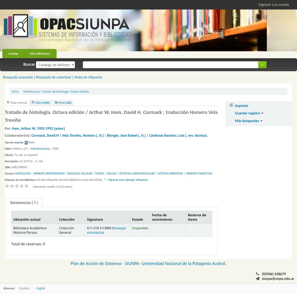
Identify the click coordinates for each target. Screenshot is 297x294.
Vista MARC (42, 103)
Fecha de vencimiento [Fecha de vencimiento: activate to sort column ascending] (162, 217)
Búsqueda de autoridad (53, 77)
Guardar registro (249, 113)
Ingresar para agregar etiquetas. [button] (128, 180)
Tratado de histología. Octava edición (56, 91)
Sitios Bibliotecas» (40, 53)
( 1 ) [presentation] (24, 202)
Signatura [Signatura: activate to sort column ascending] (95, 219)
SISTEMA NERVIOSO (170, 173)
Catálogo (13, 53)
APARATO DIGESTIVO (199, 173)
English (40, 288)
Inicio (15, 91)
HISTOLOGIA (23, 173)
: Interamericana (39, 149)
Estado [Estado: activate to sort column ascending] (137, 219)
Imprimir (241, 105)
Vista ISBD (65, 103)
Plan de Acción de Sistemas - (98, 263)
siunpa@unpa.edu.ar (278, 278)
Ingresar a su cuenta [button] (274, 4)
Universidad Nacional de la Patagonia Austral (183, 263)
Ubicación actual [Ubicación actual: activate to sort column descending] (26, 219)
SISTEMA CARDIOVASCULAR (137, 173)
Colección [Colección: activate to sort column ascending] (66, 219)
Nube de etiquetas (88, 77)
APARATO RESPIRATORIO (49, 173)
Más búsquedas (248, 121)
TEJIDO (99, 173)
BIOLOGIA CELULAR (80, 173)
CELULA (111, 173)
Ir (262, 64)
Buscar (29, 64)
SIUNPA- (133, 263)
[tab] (24, 202)
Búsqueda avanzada (18, 77)
